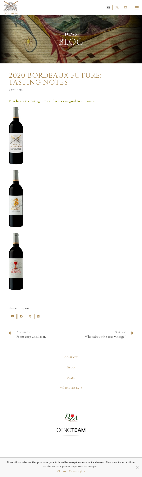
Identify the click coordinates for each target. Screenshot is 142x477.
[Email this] (13, 316)
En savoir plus (77, 471)
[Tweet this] (30, 316)
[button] (108, 7)
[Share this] (21, 316)
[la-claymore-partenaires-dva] (71, 417)
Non (64, 471)
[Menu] (136, 7)
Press (71, 378)
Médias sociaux (71, 388)
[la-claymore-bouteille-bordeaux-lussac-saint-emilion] (71, 136)
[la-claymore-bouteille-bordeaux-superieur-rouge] (71, 198)
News (71, 34)
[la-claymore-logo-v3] (10, 7)
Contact (71, 357)
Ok (59, 471)
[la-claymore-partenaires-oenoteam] (71, 431)
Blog (71, 367)
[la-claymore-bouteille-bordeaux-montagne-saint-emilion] (71, 261)
